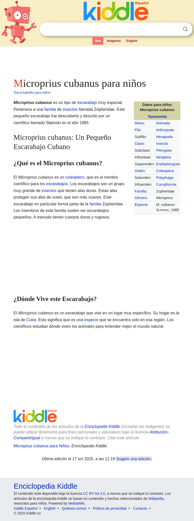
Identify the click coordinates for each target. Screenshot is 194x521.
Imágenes (114, 41)
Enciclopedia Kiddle (102, 426)
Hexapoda (164, 137)
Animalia (163, 123)
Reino (139, 123)
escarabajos (57, 184)
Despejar (175, 29)
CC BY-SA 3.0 (94, 493)
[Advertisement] (97, 60)
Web (98, 41)
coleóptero (74, 177)
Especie (141, 205)
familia (50, 109)
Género (141, 198)
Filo (137, 130)
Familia (140, 191)
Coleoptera (165, 171)
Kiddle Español (25, 508)
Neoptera (163, 157)
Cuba (31, 320)
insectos (70, 109)
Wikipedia (156, 499)
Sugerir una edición (133, 459)
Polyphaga (164, 178)
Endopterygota (168, 164)
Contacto (140, 508)
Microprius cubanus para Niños (41, 446)
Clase (139, 144)
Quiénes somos (74, 508)
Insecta (162, 144)
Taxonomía (157, 117)
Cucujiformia (166, 184)
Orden (140, 171)
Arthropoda (165, 130)
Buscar (185, 29)
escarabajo (87, 102)
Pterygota (164, 150)
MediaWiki (76, 503)
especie (91, 320)
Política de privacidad (110, 508)
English (132, 41)
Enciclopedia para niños (32, 92)
